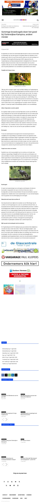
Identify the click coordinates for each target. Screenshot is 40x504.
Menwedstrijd (5, 348)
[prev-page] (2, 419)
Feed (22, 456)
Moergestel (4, 439)
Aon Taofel (4, 361)
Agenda (4, 342)
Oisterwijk (4, 394)
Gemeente (4, 456)
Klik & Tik (4, 357)
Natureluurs (5, 353)
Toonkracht (5, 359)
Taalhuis (4, 363)
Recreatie (22, 394)
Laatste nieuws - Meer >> (8, 424)
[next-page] (6, 419)
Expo (3, 355)
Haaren (22, 439)
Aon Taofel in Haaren (25, 440)
